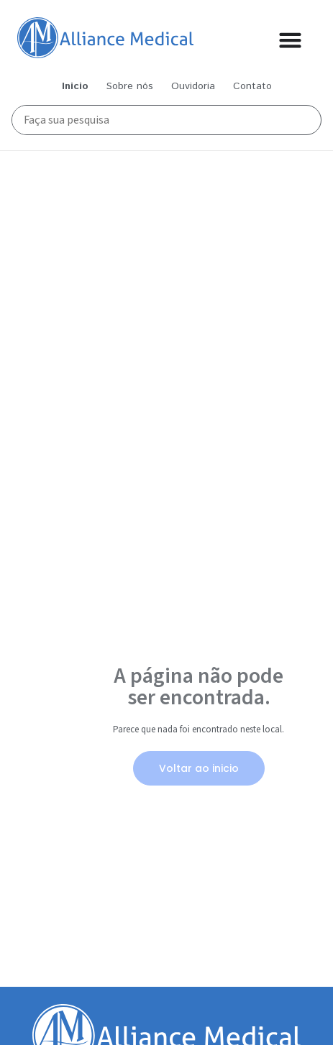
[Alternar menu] (290, 40)
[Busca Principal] (159, 120)
